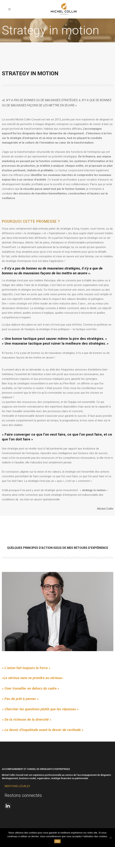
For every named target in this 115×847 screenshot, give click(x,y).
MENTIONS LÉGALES (17, 786)
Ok (57, 841)
